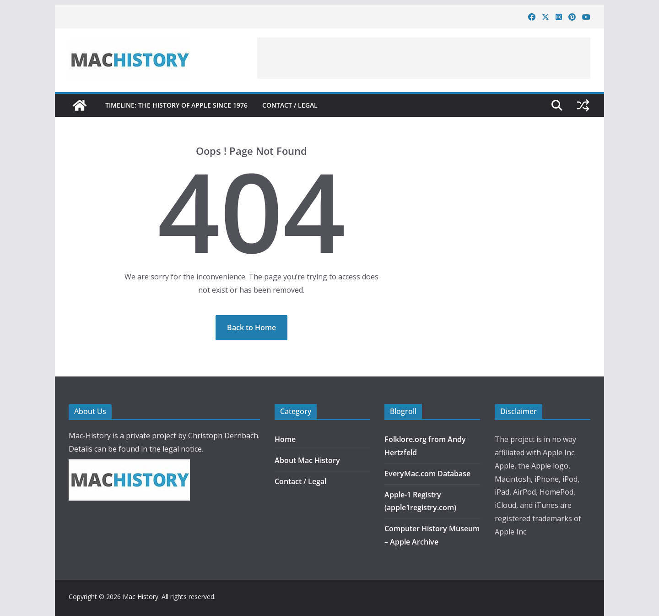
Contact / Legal (290, 105)
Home (285, 439)
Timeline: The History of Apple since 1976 (176, 105)
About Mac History (307, 460)
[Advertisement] (423, 58)
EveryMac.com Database (427, 474)
